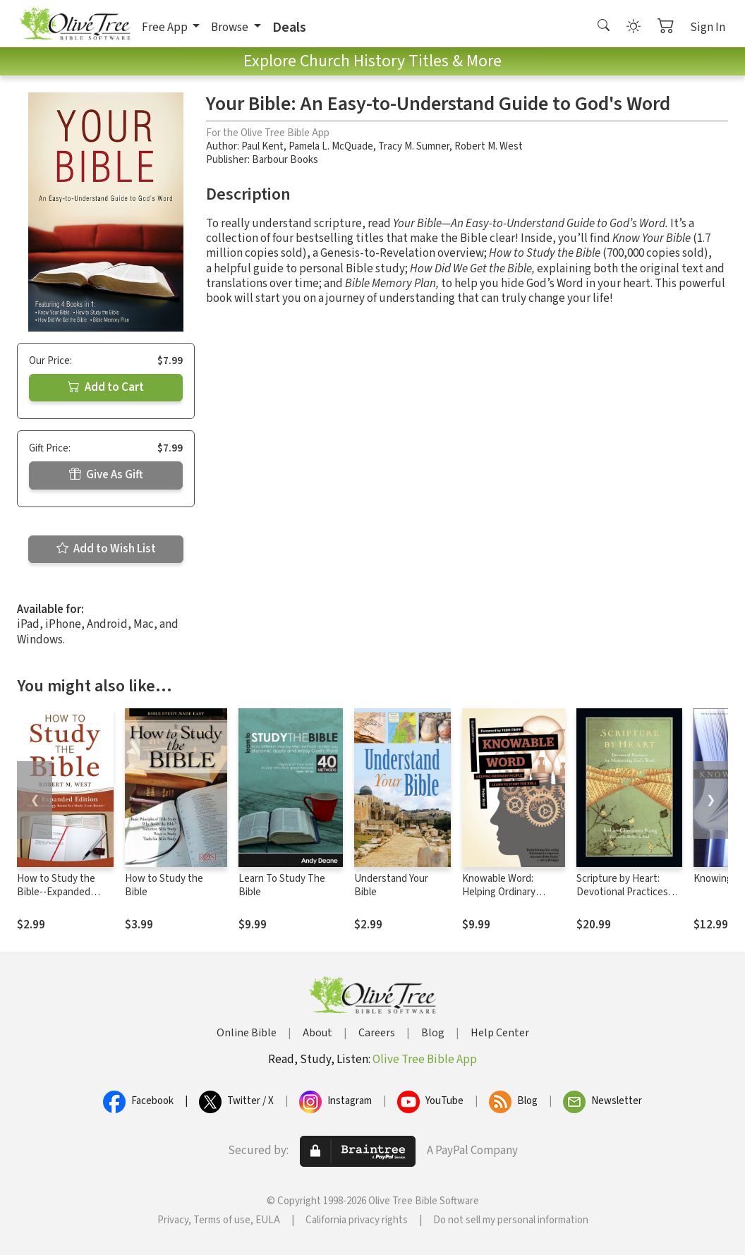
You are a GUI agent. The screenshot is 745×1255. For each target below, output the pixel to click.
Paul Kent (262, 146)
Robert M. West (488, 146)
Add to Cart (106, 387)
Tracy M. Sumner (413, 146)
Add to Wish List (106, 548)
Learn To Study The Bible (281, 885)
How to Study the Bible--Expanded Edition (56, 892)
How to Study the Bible (164, 885)
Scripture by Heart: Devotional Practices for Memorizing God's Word (622, 898)
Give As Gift (106, 474)
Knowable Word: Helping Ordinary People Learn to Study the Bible (511, 898)
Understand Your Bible (391, 885)
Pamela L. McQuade (331, 146)
